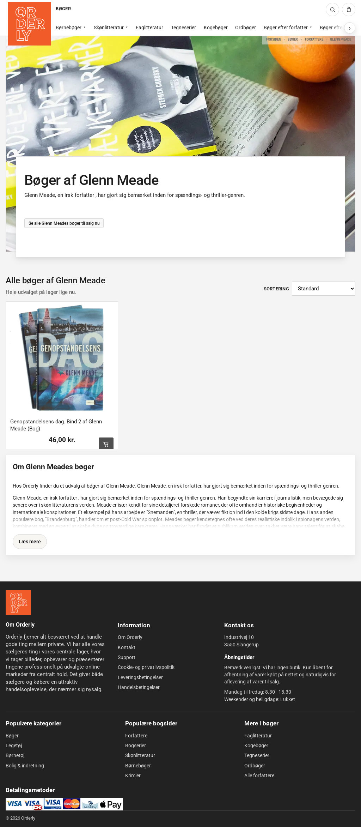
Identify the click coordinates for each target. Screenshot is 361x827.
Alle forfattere (259, 775)
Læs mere (30, 541)
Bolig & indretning (25, 765)
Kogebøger (216, 27)
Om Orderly (130, 637)
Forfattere (314, 39)
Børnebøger (68, 27)
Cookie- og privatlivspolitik (146, 667)
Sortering (276, 288)
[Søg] (332, 9)
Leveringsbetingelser (140, 677)
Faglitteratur (149, 27)
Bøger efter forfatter (286, 27)
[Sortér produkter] (323, 289)
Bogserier (135, 745)
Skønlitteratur (109, 27)
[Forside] (29, 24)
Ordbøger (245, 27)
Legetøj (14, 745)
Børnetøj (15, 755)
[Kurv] (348, 9)
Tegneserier (183, 27)
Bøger (293, 39)
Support (126, 657)
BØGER (63, 8)
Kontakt (126, 647)
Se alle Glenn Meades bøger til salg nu (63, 223)
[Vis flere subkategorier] (349, 28)
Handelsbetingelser (139, 687)
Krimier (133, 775)
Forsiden (273, 39)
